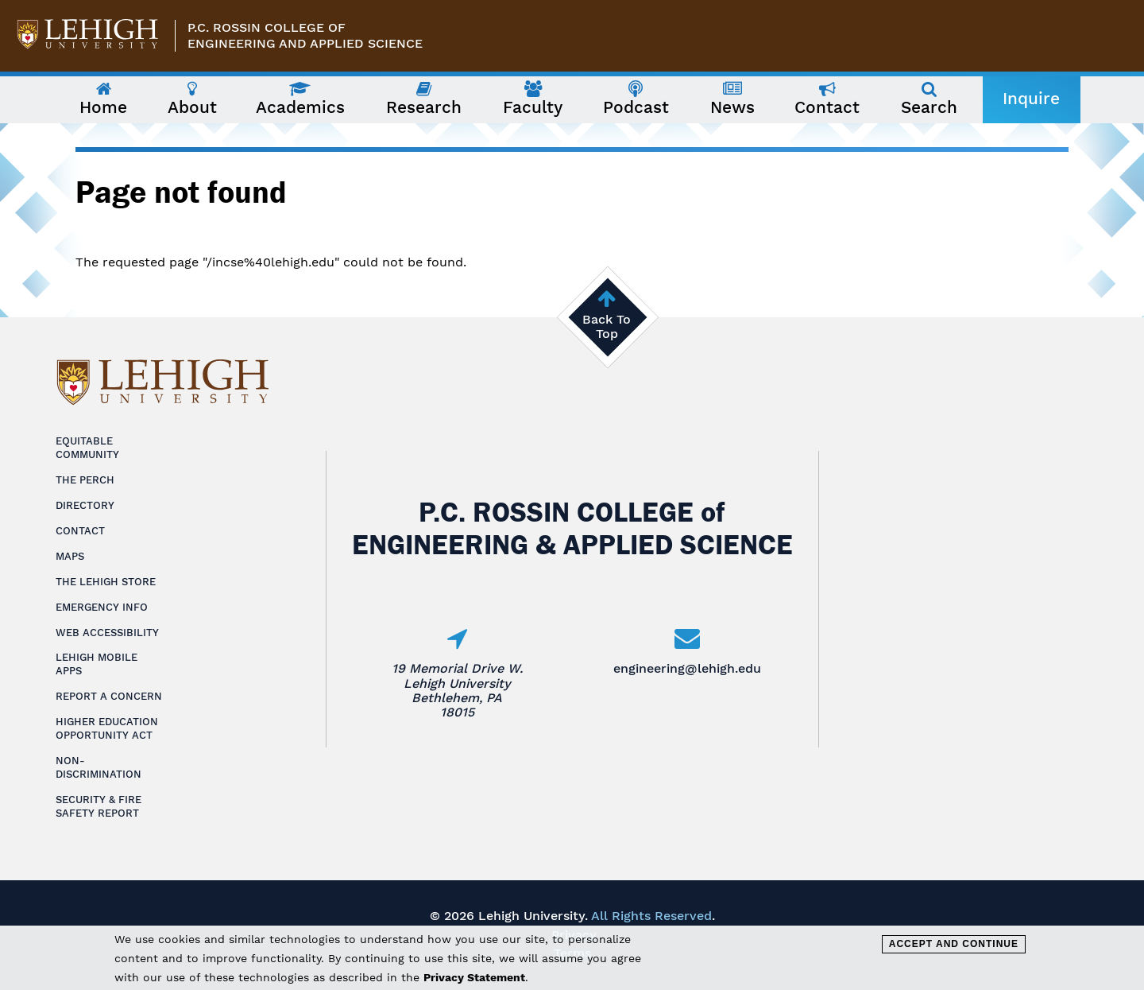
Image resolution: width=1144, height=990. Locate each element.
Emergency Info (102, 607)
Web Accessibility (107, 633)
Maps (70, 556)
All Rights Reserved (651, 915)
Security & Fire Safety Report (98, 806)
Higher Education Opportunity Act (107, 728)
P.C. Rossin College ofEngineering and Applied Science (305, 35)
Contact (80, 531)
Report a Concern (109, 696)
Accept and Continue (953, 943)
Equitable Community (87, 447)
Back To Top (606, 326)
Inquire (1031, 98)
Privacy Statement (474, 977)
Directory (85, 505)
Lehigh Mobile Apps (96, 664)
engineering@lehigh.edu (687, 668)
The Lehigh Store (106, 582)
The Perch (85, 480)
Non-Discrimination (98, 767)
